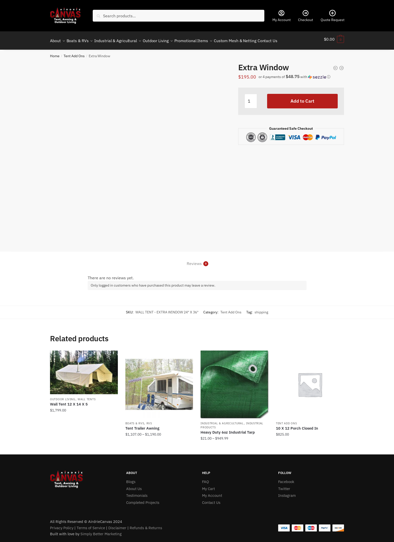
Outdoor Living (62, 396)
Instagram (287, 492)
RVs (149, 420)
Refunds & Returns (146, 524)
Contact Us (211, 499)
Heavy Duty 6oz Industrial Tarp (228, 429)
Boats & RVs (134, 420)
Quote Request (332, 16)
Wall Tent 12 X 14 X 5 (69, 401)
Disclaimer (117, 524)
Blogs (130, 478)
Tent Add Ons (74, 53)
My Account (281, 16)
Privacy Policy (61, 524)
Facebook (286, 478)
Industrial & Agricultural (222, 420)
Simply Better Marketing (101, 530)
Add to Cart (302, 98)
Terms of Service (91, 524)
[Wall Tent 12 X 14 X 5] (84, 369)
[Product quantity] (250, 98)
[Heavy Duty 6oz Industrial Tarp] (234, 381)
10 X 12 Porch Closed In (297, 425)
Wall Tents (86, 396)
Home (55, 53)
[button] (300, 75)
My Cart (208, 485)
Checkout (305, 16)
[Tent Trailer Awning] (159, 381)
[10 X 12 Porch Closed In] (310, 381)
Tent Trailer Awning (142, 425)
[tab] (197, 256)
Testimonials (136, 492)
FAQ (205, 478)
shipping (261, 309)
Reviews (194, 260)
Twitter (284, 485)
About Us (134, 485)
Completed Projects (142, 499)
